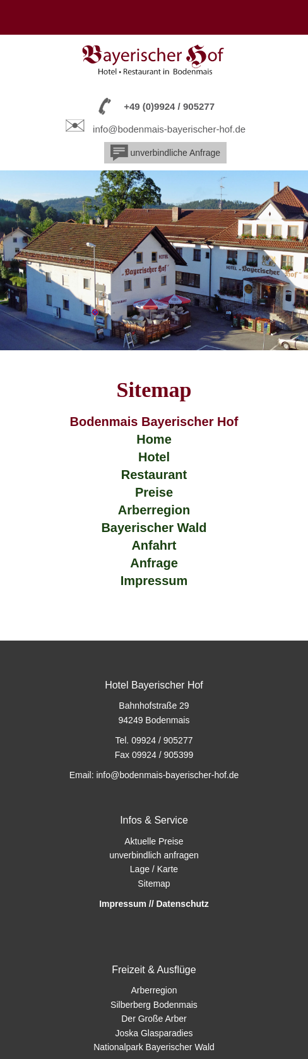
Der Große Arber (153, 1019)
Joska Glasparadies (154, 1033)
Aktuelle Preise (153, 841)
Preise (154, 492)
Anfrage (154, 563)
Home (154, 439)
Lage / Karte (154, 869)
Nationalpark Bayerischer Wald (154, 1047)
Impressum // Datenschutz (154, 904)
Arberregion (154, 510)
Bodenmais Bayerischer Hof (154, 422)
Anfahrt (153, 545)
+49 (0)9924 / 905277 (169, 106)
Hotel (154, 457)
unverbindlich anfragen (154, 855)
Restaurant (154, 475)
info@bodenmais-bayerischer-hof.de (169, 129)
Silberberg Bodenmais (154, 1005)
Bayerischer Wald (153, 528)
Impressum (154, 581)
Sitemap (154, 884)
